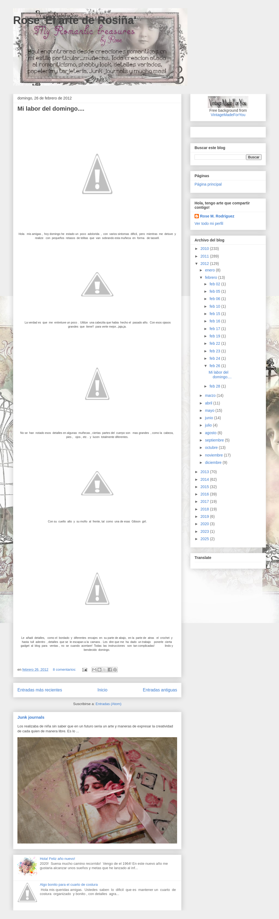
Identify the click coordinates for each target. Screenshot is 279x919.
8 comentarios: (65, 669)
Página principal (208, 184)
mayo (210, 410)
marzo (211, 395)
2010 (205, 248)
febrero (211, 277)
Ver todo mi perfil (209, 223)
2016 (205, 494)
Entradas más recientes (39, 690)
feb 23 (215, 351)
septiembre (215, 440)
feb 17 (215, 329)
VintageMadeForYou (228, 115)
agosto (211, 433)
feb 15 (215, 314)
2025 (205, 539)
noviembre (214, 455)
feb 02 (215, 284)
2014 (205, 479)
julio (209, 425)
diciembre (214, 462)
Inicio (102, 690)
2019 (205, 516)
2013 (205, 472)
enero (210, 270)
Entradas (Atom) (109, 704)
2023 (205, 531)
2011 (205, 256)
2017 (205, 501)
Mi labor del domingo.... (50, 108)
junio (209, 418)
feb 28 (215, 386)
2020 (205, 524)
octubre (212, 447)
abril (209, 403)
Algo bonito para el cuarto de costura (69, 884)
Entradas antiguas (160, 690)
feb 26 (215, 366)
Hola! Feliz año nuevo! (57, 859)
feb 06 (215, 299)
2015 (205, 487)
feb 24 (215, 358)
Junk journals (30, 717)
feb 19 (215, 336)
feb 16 (215, 321)
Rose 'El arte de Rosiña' (75, 20)
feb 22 (215, 343)
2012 (205, 263)
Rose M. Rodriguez (217, 216)
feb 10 (215, 306)
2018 (205, 509)
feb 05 (215, 291)
